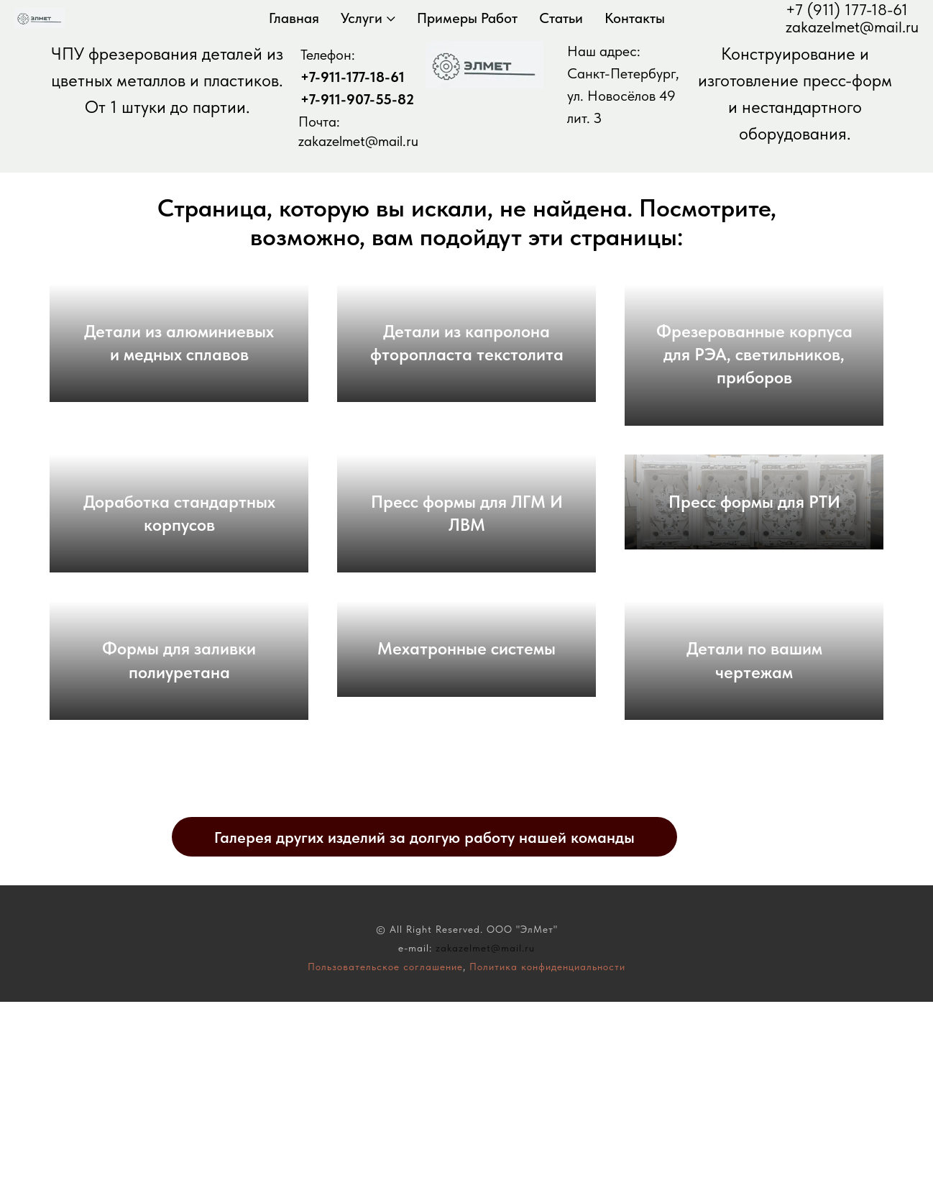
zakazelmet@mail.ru (852, 26)
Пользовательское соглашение (385, 1143)
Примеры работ (467, 18)
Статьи (561, 18)
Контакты (635, 18)
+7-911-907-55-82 (357, 99)
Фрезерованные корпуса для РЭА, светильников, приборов (754, 375)
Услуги (361, 18)
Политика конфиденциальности (547, 1143)
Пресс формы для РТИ (754, 589)
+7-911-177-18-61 (352, 77)
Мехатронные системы (466, 803)
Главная (294, 18)
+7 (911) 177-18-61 (847, 9)
